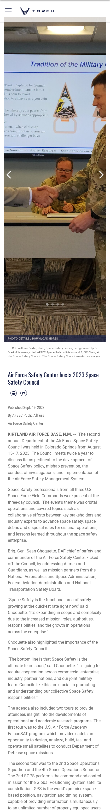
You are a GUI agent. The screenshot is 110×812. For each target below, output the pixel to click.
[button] (8, 11)
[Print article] (13, 393)
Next (101, 175)
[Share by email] (23, 393)
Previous (9, 175)
